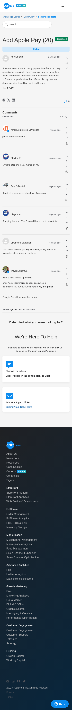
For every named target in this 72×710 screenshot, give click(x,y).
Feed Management (17, 548)
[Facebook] (3, 100)
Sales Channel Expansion (21, 553)
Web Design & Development (22, 501)
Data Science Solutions (19, 578)
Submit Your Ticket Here (19, 407)
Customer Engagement (19, 630)
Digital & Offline (15, 604)
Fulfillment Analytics (17, 518)
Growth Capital (15, 656)
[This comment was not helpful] (67, 138)
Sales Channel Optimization (22, 557)
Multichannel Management (21, 539)
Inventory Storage (16, 527)
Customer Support (17, 634)
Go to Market (13, 600)
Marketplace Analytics (19, 544)
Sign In (10, 480)
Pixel (9, 569)
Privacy (10, 692)
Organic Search (15, 609)
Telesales (11, 639)
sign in (12, 309)
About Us (11, 453)
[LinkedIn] (13, 100)
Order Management (17, 514)
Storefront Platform (17, 492)
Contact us (12, 475)
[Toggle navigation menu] (62, 6)
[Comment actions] (67, 144)
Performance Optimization (21, 617)
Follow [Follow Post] (36, 49)
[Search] (27, 24)
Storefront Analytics (17, 497)
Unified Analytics (16, 574)
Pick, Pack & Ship (16, 522)
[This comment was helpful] (67, 128)
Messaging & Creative (19, 613)
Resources (12, 462)
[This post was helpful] (67, 58)
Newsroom (12, 458)
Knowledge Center (11, 17)
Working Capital (15, 660)
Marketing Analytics (17, 595)
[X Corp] (8, 100)
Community (29, 17)
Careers (16, 471)
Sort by (65, 116)
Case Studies (14, 467)
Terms (9, 697)
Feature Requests (47, 17)
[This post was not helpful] (67, 68)
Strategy (11, 643)
